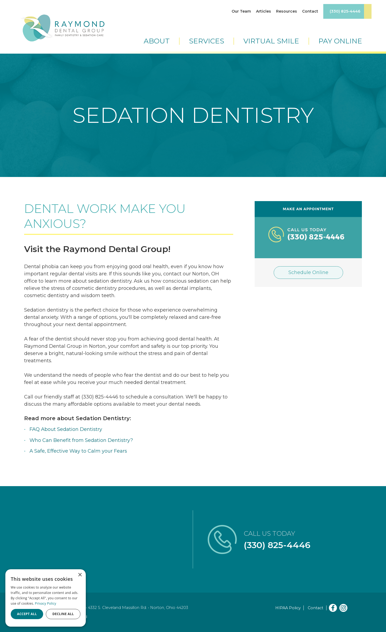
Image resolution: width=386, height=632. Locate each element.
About (157, 41)
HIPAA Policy (288, 607)
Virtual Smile (271, 41)
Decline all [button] (63, 614)
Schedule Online (308, 272)
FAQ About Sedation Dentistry (65, 429)
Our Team (241, 11)
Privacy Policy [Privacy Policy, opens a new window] (45, 603)
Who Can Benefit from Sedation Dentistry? (81, 440)
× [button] (80, 575)
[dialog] (45, 598)
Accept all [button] (27, 614)
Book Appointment (368, 11)
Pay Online (340, 41)
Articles (263, 11)
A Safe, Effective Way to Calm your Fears (78, 451)
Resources (286, 11)
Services (206, 41)
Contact (310, 11)
